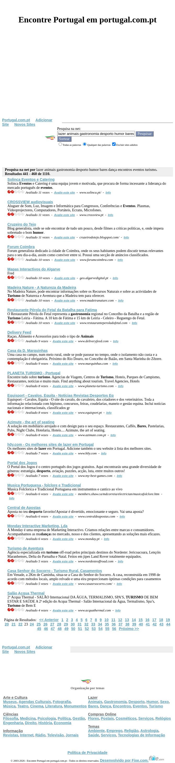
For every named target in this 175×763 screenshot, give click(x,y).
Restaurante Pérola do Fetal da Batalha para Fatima (52, 310)
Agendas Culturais (35, 702)
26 (45, 624)
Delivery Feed (19, 332)
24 (32, 624)
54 (100, 629)
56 (114, 629)
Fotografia (62, 702)
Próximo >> (129, 629)
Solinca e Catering (31, 179)
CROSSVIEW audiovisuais (30, 202)
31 (79, 624)
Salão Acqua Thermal (25, 593)
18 (161, 620)
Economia (62, 723)
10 (106, 620)
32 (86, 624)
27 (52, 624)
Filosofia (10, 718)
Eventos (140, 706)
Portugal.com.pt (16, 120)
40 (141, 624)
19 (168, 620)
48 (60, 629)
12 (120, 620)
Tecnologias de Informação (141, 735)
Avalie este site (64, 192)
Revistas (10, 735)
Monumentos (75, 706)
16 (147, 620)
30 (73, 624)
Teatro (22, 706)
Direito (30, 723)
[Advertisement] (87, 78)
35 (107, 624)
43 (161, 624)
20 (7, 624)
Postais (107, 718)
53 (94, 629)
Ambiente (96, 731)
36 (114, 624)
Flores (93, 718)
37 (120, 624)
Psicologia (46, 718)
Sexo (164, 702)
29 (66, 624)
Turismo (156, 706)
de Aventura (25, 548)
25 (39, 624)
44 (168, 624)
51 (80, 629)
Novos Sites (24, 124)
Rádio (40, 735)
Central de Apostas (24, 508)
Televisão (55, 735)
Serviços (146, 718)
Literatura (53, 706)
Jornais (72, 735)
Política (64, 718)
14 (134, 620)
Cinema (36, 706)
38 (127, 624)
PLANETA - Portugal (33, 373)
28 (59, 624)
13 (127, 620)
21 (14, 624)
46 (46, 629)
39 (134, 624)
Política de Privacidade (87, 752)
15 (141, 620)
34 (100, 624)
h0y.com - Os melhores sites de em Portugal (50, 444)
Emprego (114, 731)
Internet (26, 735)
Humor (152, 702)
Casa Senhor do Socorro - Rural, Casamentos (54, 571)
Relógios (163, 718)
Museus (10, 702)
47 (53, 629)
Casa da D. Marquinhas (27, 351)
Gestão (78, 718)
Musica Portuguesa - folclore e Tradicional (44, 485)
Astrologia (149, 731)
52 (87, 629)
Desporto (136, 702)
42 (155, 624)
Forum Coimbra (21, 247)
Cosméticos (126, 718)
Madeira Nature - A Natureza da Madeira (41, 287)
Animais (95, 702)
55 (107, 629)
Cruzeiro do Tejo (21, 224)
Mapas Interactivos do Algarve (33, 269)
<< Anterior (49, 620)
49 (66, 629)
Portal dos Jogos (22, 463)
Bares (93, 706)
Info (108, 192)
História (45, 723)
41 (148, 624)
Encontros (122, 706)
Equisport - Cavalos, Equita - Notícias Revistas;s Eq (60, 395)
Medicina (28, 718)
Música (9, 706)
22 (20, 624)
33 (93, 624)
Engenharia (13, 723)
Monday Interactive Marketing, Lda (37, 526)
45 (39, 629)
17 (154, 620)
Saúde (93, 735)
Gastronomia (115, 702)
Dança (105, 706)
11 (113, 620)
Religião (131, 731)
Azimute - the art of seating (30, 422)
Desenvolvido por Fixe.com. (132, 760)
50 (73, 629)
